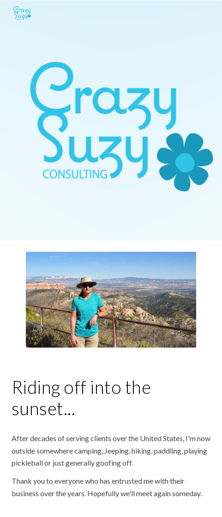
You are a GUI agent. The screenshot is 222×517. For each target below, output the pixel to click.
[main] (111, 398)
